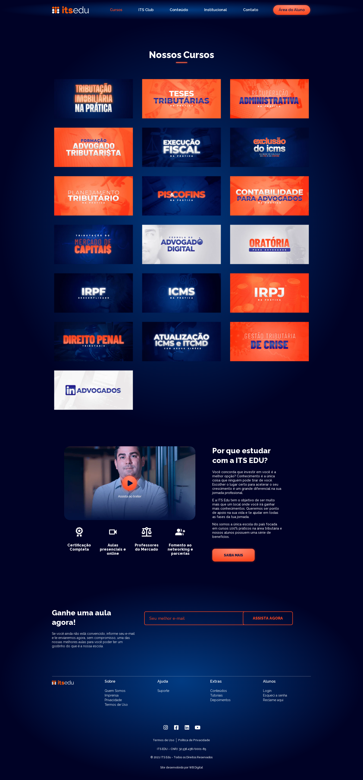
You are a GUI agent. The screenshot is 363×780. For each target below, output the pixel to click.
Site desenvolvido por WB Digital (181, 767)
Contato (250, 10)
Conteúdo (179, 10)
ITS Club (145, 10)
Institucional (215, 10)
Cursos (116, 10)
